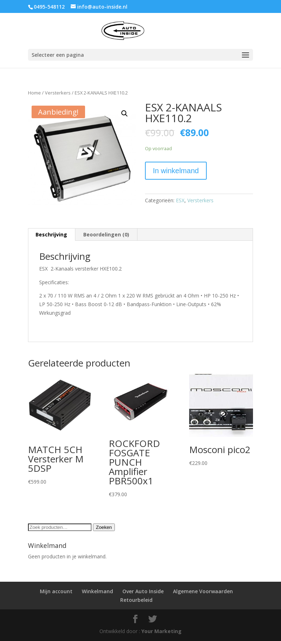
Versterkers (58, 92)
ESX (180, 200)
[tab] (51, 235)
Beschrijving (51, 234)
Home (34, 92)
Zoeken (104, 527)
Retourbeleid (136, 599)
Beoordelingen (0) (106, 234)
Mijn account (56, 591)
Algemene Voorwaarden (203, 591)
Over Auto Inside (143, 591)
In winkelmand (176, 171)
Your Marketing (161, 631)
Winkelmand (97, 591)
